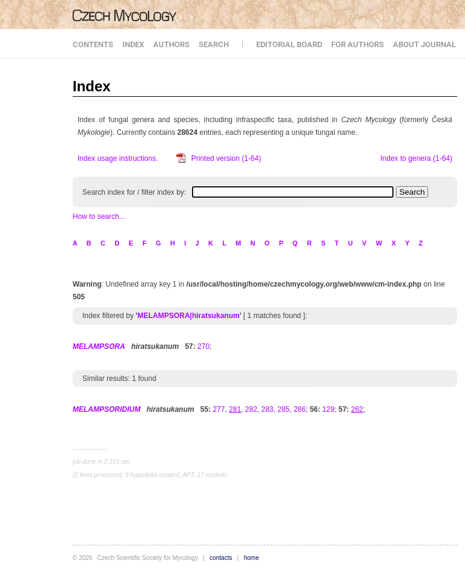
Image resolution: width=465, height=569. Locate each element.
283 (268, 409)
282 (251, 409)
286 (300, 409)
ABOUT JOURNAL (424, 44)
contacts (220, 557)
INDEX (133, 44)
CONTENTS (93, 44)
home (251, 557)
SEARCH (214, 44)
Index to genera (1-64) (416, 158)
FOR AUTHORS (357, 44)
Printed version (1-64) (226, 158)
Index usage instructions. (118, 158)
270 (203, 346)
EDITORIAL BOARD (289, 44)
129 (328, 409)
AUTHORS (171, 44)
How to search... (99, 216)
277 (219, 409)
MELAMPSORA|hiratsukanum (188, 315)
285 (283, 409)
